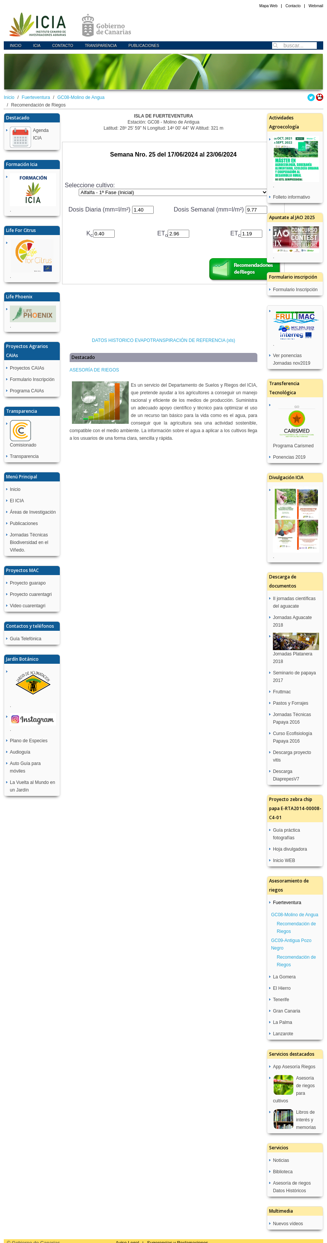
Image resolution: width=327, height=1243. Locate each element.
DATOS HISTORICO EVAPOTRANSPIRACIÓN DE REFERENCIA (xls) (163, 340)
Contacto (293, 6)
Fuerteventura (36, 97)
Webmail (315, 6)
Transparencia (101, 46)
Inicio (16, 46)
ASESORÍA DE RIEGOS (94, 370)
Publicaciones (143, 46)
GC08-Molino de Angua (80, 97)
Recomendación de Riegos (296, 927)
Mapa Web (268, 6)
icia (36, 46)
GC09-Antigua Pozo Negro (291, 944)
